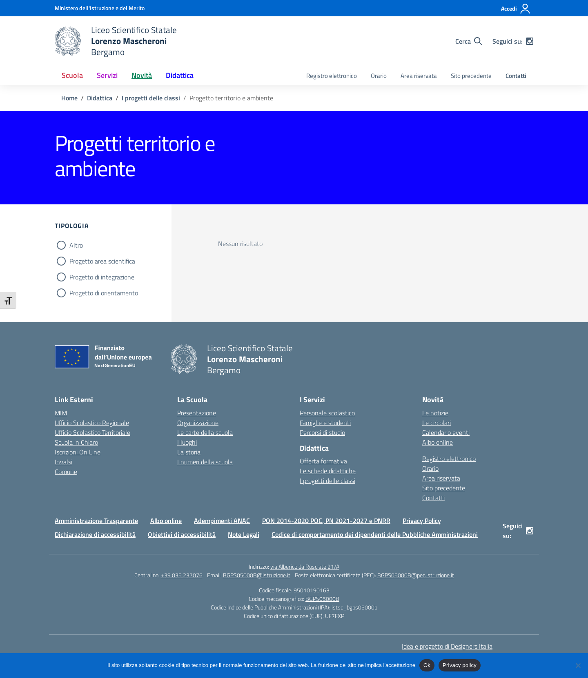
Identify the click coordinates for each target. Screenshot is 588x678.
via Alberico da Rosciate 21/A (304, 566)
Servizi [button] (107, 75)
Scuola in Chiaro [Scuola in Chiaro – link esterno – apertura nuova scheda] (76, 442)
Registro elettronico (331, 75)
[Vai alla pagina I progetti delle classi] (151, 98)
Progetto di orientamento (103, 293)
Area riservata (419, 75)
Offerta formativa (323, 461)
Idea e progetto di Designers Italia (447, 646)
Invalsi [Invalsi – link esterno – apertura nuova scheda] (63, 462)
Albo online (437, 442)
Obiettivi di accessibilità (182, 534)
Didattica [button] (180, 75)
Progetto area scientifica (102, 261)
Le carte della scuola (205, 432)
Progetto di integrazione (101, 277)
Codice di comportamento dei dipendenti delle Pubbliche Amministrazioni (375, 534)
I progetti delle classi (327, 480)
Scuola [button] (72, 75)
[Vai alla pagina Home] (69, 98)
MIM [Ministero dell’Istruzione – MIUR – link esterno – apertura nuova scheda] (61, 413)
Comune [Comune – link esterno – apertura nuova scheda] (66, 471)
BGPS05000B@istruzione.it (256, 575)
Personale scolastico (327, 413)
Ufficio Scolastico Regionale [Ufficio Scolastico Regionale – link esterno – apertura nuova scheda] (92, 423)
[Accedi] (516, 8)
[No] (578, 665)
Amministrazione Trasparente (96, 520)
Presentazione (196, 413)
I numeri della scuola (205, 462)
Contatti (516, 75)
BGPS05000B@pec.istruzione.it (415, 575)
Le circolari (436, 423)
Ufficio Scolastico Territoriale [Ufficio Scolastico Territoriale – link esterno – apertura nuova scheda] (92, 432)
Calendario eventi (446, 432)
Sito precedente (471, 75)
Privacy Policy (422, 520)
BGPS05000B (322, 598)
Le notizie (435, 413)
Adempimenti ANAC (222, 520)
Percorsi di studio (322, 432)
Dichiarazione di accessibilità (95, 534)
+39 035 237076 (182, 575)
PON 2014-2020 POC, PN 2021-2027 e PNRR (326, 520)
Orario (379, 75)
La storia (188, 452)
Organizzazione (197, 423)
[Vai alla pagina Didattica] (99, 98)
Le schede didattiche (328, 471)
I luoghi (187, 442)
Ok (426, 665)
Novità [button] (141, 75)
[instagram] (529, 41)
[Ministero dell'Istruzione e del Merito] (100, 8)
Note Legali (243, 534)
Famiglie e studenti (325, 423)
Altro (76, 245)
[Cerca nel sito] (468, 41)
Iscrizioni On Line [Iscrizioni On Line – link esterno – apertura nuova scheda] (77, 452)
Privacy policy (460, 665)
